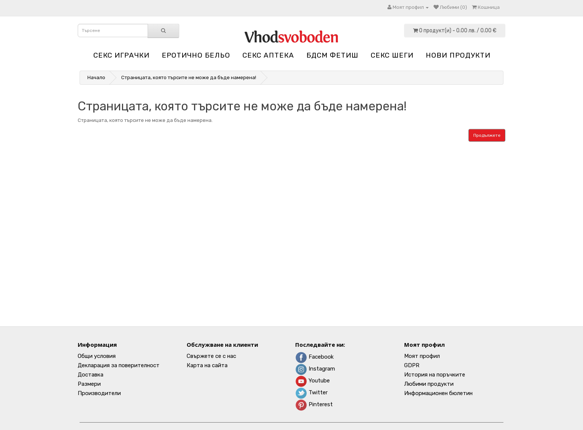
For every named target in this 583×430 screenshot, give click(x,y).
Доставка (90, 374)
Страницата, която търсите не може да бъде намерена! (188, 77)
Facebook (314, 356)
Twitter (311, 392)
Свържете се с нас (211, 356)
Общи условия (97, 356)
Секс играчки (121, 55)
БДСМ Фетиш (332, 55)
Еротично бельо (196, 55)
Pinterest (314, 404)
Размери (89, 384)
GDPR (411, 365)
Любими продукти (429, 384)
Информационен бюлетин (438, 393)
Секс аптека (268, 55)
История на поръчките (434, 374)
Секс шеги (392, 55)
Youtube (312, 380)
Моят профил (422, 356)
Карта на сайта (207, 365)
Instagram (315, 368)
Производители (99, 393)
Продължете (486, 135)
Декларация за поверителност (119, 365)
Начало (96, 77)
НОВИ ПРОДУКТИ (458, 55)
